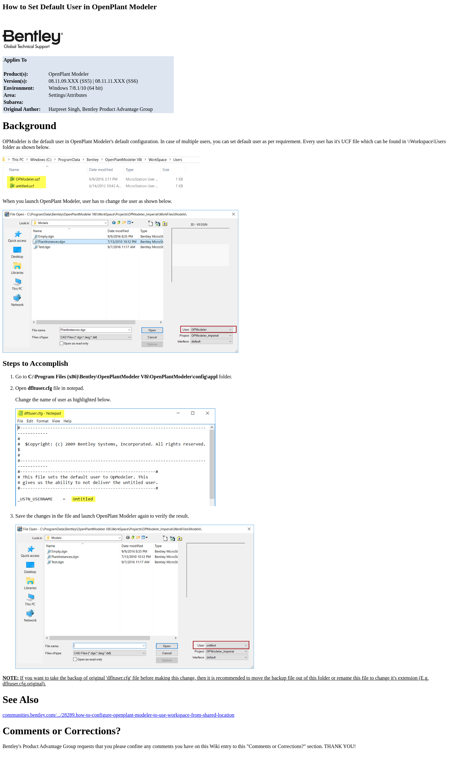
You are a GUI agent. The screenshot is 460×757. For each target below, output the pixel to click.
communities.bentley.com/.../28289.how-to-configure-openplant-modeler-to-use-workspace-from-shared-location (118, 715)
